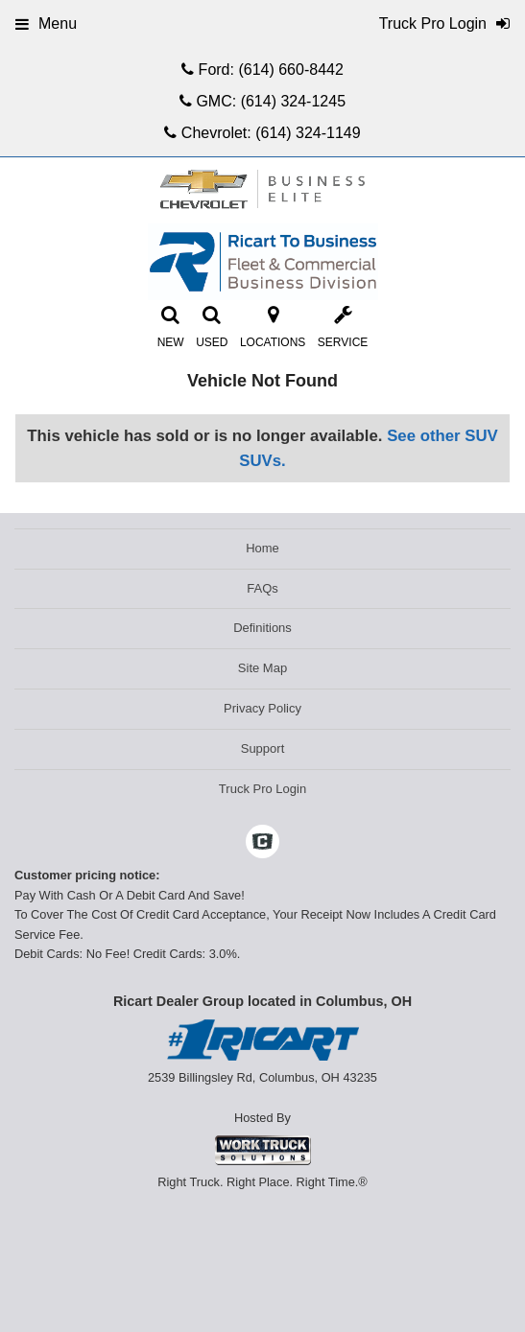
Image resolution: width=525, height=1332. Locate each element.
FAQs (262, 588)
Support (263, 748)
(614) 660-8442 (290, 69)
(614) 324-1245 (293, 101)
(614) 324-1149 (307, 133)
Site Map (262, 668)
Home (262, 548)
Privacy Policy (262, 708)
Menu (46, 23)
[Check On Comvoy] (262, 844)
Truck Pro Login (262, 789)
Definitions (262, 627)
